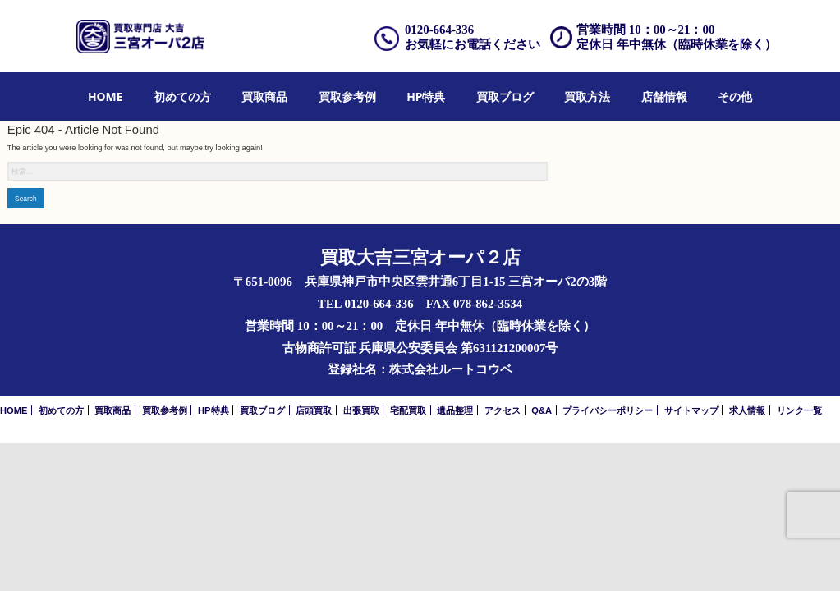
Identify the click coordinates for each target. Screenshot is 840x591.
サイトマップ (691, 410)
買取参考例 (347, 96)
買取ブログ (505, 96)
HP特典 (425, 96)
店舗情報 (664, 96)
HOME (105, 96)
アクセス (502, 410)
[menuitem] (105, 97)
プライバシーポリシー (607, 410)
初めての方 (182, 96)
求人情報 (747, 410)
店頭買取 (314, 410)
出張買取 (361, 410)
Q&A (541, 410)
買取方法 (587, 96)
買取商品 (264, 96)
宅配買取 (408, 410)
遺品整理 (455, 410)
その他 (735, 96)
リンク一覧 (799, 410)
